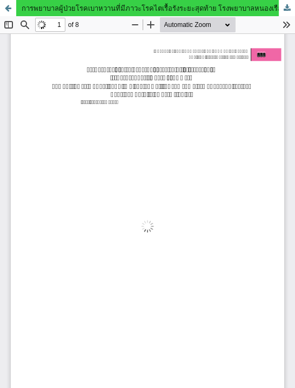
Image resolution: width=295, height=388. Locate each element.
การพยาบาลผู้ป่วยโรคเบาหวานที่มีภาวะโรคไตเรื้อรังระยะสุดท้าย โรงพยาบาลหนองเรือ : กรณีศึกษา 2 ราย (158, 8)
